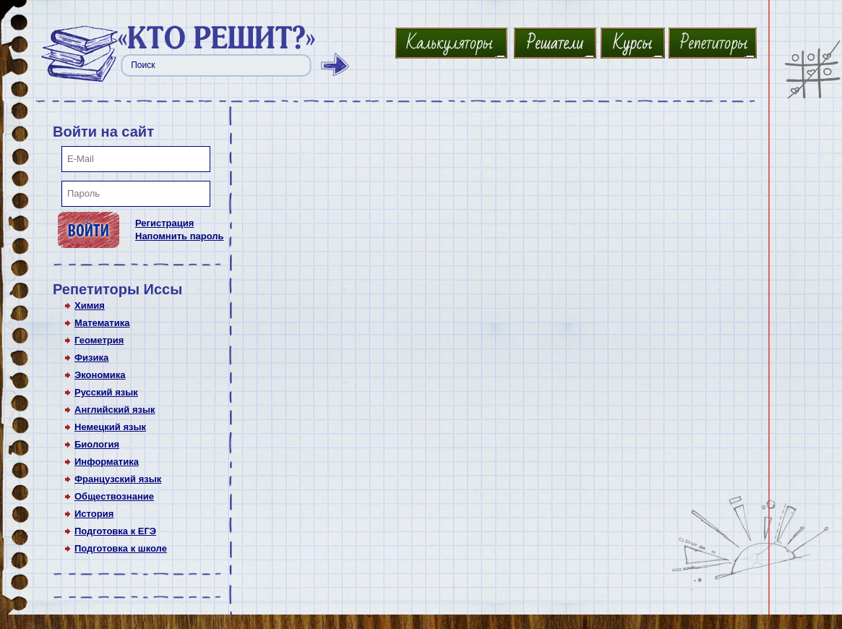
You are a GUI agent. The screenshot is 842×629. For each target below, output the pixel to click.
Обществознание (114, 496)
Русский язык (106, 392)
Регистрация (164, 223)
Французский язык (117, 479)
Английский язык (114, 409)
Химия (89, 305)
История (93, 513)
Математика (101, 322)
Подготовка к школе (120, 548)
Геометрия (99, 340)
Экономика (100, 374)
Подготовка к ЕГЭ (115, 531)
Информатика (106, 461)
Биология (96, 444)
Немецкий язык (110, 427)
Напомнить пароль (179, 236)
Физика (91, 357)
